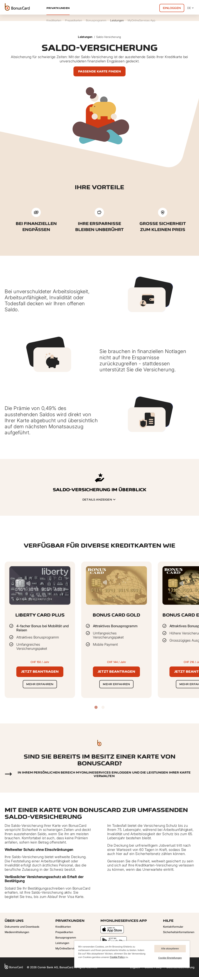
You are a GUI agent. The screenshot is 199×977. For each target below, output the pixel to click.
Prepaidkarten (64, 932)
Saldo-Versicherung (108, 36)
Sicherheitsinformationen (178, 932)
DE (190, 8)
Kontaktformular (173, 926)
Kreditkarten (63, 926)
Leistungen (85, 36)
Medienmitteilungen (17, 932)
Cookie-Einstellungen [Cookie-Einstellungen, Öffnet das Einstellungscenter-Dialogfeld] (170, 957)
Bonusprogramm (65, 937)
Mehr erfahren (39, 684)
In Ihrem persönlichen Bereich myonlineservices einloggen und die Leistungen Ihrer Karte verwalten (104, 774)
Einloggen (172, 8)
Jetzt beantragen (40, 671)
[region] (132, 954)
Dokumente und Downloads (22, 926)
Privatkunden (58, 8)
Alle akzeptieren (170, 948)
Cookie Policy (117, 957)
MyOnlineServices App (69, 948)
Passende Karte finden (99, 71)
